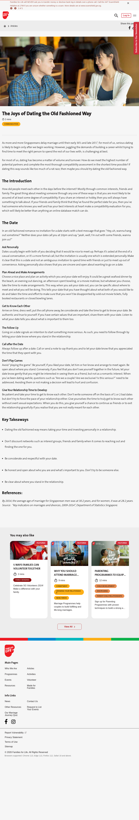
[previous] (11, 8)
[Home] (5, 26)
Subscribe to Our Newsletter (136, 38)
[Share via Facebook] (130, 27)
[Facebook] (7, 721)
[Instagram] (13, 722)
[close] (128, 3)
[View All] (69, 627)
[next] (15, 8)
